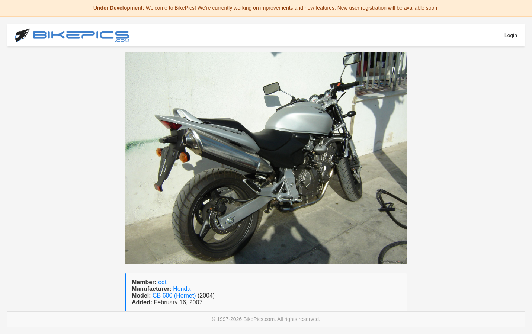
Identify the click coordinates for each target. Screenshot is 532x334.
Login (510, 35)
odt (162, 282)
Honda (181, 289)
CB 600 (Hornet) (175, 295)
